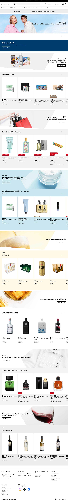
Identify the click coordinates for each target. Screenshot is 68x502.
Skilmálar (3, 487)
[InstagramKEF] (20, 490)
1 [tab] (3, 35)
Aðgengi (53, 479)
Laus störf (3, 493)
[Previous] (61, 36)
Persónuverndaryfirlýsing (6, 488)
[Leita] (26, 4)
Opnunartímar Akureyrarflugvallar (24, 475)
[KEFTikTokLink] (25, 490)
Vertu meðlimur (38, 476)
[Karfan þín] (65, 4)
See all (3, 193)
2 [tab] (5, 35)
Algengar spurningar (55, 473)
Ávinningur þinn (38, 475)
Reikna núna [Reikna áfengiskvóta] (6, 48)
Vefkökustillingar (5, 494)
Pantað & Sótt (53, 475)
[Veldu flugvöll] (49, 4)
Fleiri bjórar (4, 255)
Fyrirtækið (3, 491)
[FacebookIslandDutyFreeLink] (29, 490)
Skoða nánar (61, 65)
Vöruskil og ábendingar (55, 478)
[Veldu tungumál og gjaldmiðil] (58, 4)
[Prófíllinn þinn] (63, 4)
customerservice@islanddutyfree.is (11, 478)
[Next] (65, 36)
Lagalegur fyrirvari (5, 490)
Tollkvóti (53, 476)
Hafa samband (54, 480)
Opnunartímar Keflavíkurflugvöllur (24, 473)
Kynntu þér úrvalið (6, 430)
